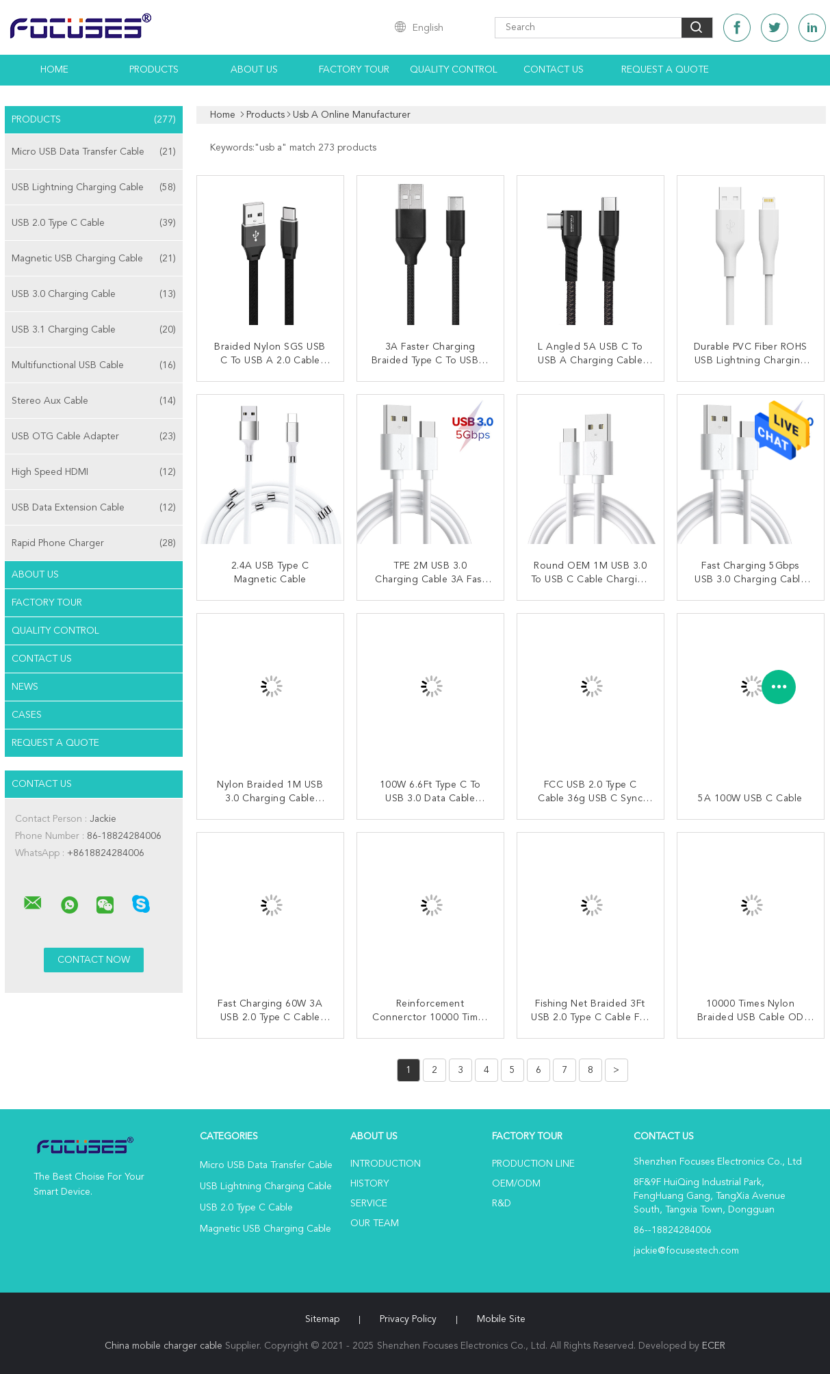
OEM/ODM (516, 1184)
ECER (713, 1346)
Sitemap (322, 1319)
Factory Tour (354, 70)
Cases (27, 715)
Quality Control (453, 70)
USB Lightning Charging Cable (94, 187)
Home (54, 70)
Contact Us (553, 70)
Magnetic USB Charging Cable (94, 258)
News (25, 687)
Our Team (374, 1223)
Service (368, 1203)
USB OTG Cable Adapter (94, 436)
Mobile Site (501, 1319)
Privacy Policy (408, 1319)
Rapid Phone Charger (94, 543)
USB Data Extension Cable (94, 508)
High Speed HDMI (94, 472)
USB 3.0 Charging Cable (94, 294)
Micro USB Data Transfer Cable (94, 152)
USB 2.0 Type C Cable (94, 223)
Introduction (385, 1164)
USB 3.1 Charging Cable (94, 330)
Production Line (533, 1164)
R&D (501, 1203)
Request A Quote (665, 70)
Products (154, 70)
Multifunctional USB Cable (94, 365)
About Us (254, 70)
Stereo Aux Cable (94, 401)
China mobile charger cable (163, 1346)
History (369, 1184)
